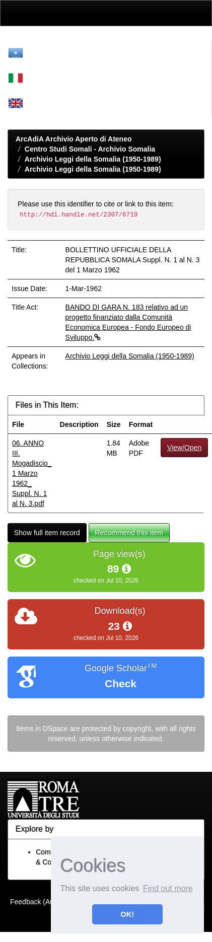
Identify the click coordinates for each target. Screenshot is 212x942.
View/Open (184, 448)
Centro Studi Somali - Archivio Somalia (90, 149)
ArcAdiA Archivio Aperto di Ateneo (74, 139)
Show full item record (47, 533)
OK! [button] (127, 914)
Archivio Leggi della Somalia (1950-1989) (93, 159)
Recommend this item (129, 533)
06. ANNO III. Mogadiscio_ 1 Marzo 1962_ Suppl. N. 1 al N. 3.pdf (32, 473)
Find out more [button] (168, 888)
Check (120, 683)
